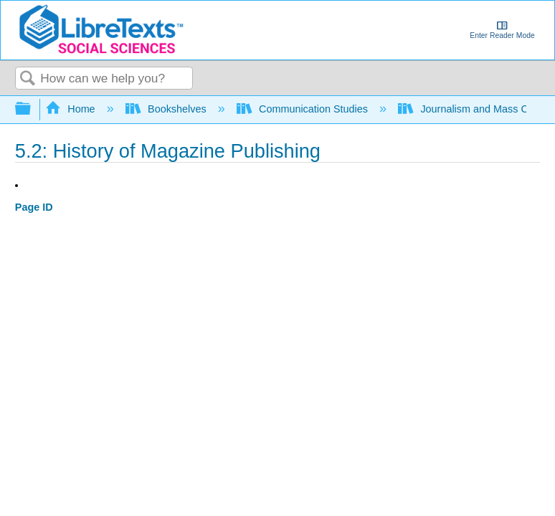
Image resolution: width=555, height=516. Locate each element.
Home (71, 109)
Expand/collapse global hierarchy (32, 109)
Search (28, 79)
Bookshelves (167, 109)
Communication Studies (304, 109)
